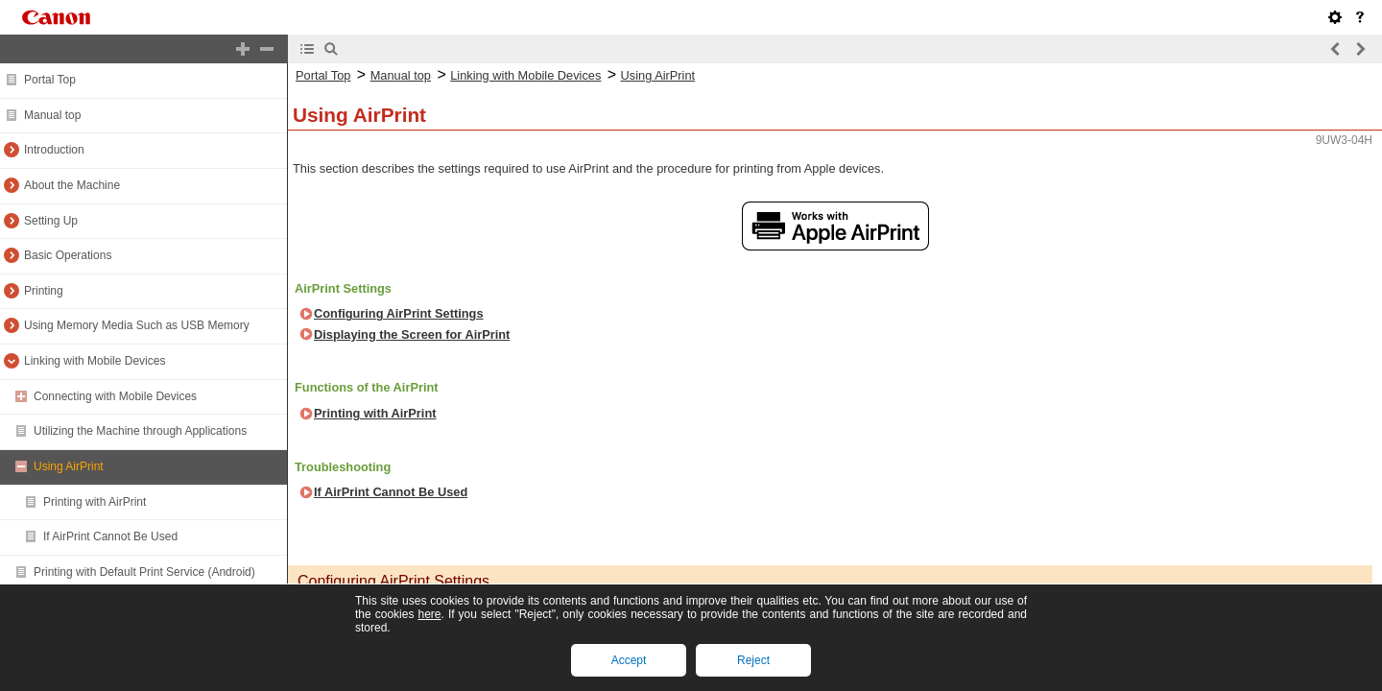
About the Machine (72, 185)
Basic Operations (67, 255)
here (429, 614)
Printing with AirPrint (94, 502)
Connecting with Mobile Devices (115, 396)
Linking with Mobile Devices (94, 361)
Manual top (52, 115)
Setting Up (51, 220)
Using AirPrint (69, 466)
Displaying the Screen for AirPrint (412, 334)
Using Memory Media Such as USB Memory (137, 325)
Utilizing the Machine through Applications (140, 431)
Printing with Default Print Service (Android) (144, 572)
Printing (43, 291)
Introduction (54, 149)
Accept (629, 660)
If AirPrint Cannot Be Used (110, 536)
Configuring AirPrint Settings (399, 313)
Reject (753, 660)
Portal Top (50, 79)
